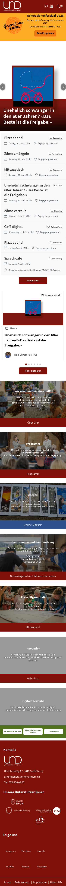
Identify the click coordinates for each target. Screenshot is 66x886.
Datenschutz (22, 882)
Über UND (33, 422)
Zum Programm (45, 33)
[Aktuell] (51, 6)
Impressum (40, 882)
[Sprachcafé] (33, 264)
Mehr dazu (33, 678)
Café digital (54, 731)
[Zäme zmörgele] (33, 156)
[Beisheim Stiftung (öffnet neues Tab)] (17, 810)
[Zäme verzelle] (33, 213)
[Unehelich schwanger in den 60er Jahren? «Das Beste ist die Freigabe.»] (33, 192)
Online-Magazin (33, 524)
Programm (33, 280)
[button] (33, 355)
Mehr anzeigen (33, 370)
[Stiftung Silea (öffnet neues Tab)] (48, 811)
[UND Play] (45, 6)
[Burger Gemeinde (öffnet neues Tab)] (17, 820)
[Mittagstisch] (33, 171)
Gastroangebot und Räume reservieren (33, 576)
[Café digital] (33, 229)
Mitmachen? (33, 627)
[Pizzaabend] (33, 140)
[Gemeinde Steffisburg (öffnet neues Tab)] (42, 801)
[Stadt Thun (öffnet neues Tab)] (17, 801)
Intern (7, 882)
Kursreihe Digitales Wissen (33, 731)
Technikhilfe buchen (12, 731)
